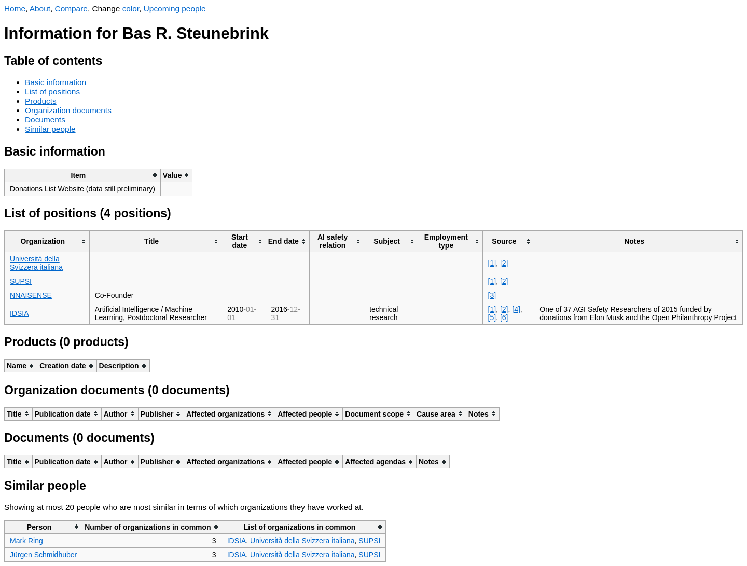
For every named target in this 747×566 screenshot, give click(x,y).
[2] (504, 263)
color (131, 8)
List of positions (52, 91)
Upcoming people (175, 8)
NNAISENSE (31, 295)
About (40, 8)
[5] (492, 317)
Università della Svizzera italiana (36, 263)
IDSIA (19, 313)
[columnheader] (83, 175)
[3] (492, 295)
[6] (504, 317)
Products (41, 100)
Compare (71, 8)
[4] (516, 309)
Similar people (50, 129)
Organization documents (68, 110)
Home (14, 8)
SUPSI (21, 281)
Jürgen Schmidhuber (43, 554)
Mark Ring (26, 540)
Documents (45, 119)
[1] (492, 263)
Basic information (55, 82)
